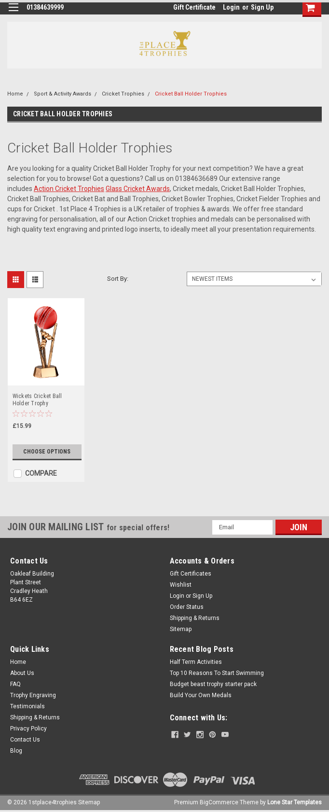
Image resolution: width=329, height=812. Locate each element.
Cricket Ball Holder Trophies (191, 94)
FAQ (15, 684)
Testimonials (27, 706)
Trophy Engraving (33, 695)
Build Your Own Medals (201, 695)
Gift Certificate (194, 7)
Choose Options (46, 451)
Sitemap (181, 629)
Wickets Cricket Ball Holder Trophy (37, 400)
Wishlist (181, 584)
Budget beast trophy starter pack (213, 684)
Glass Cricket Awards (138, 189)
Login (231, 7)
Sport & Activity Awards (62, 94)
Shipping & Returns (194, 618)
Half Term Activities (196, 662)
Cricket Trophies (123, 94)
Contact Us (25, 739)
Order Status (187, 607)
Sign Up (262, 7)
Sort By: (117, 278)
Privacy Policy (28, 728)
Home (15, 94)
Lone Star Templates (294, 802)
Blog (16, 750)
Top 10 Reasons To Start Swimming (217, 673)
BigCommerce (219, 802)
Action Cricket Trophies (69, 189)
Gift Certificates (190, 573)
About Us (22, 673)
